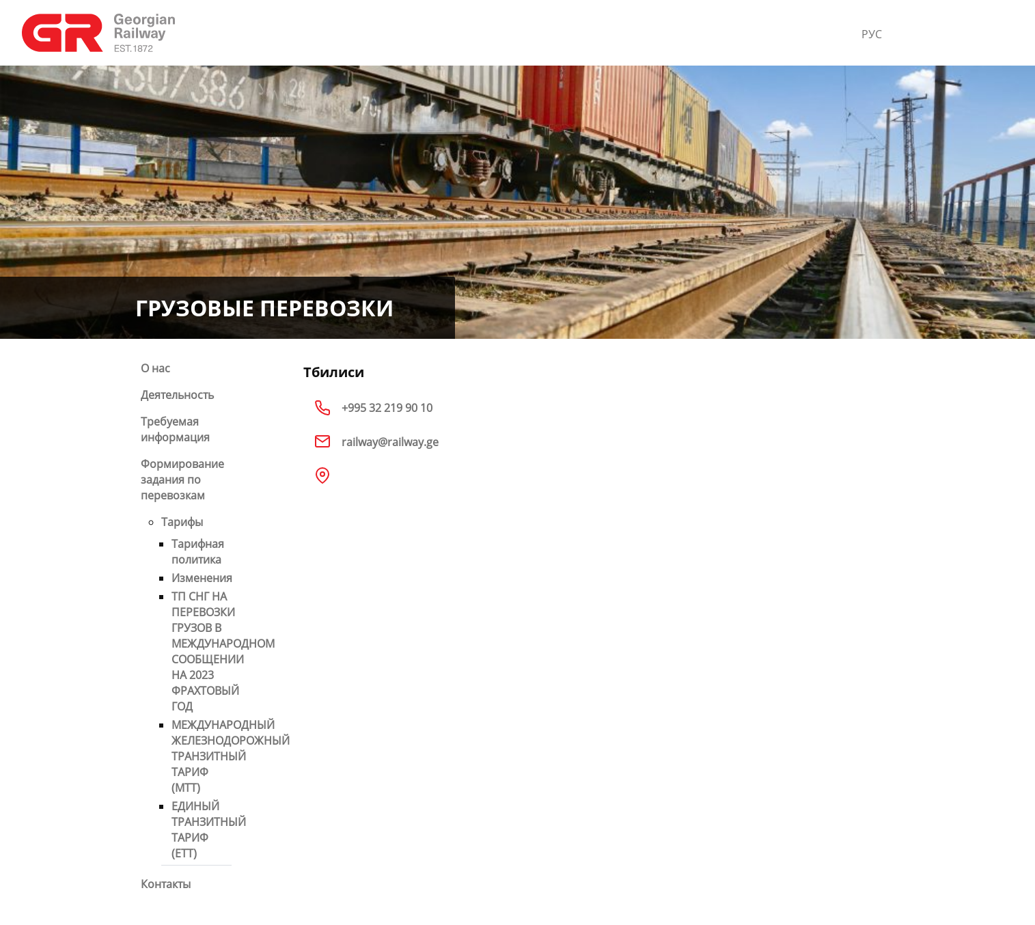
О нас (155, 368)
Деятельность (177, 394)
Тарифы (182, 521)
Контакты (166, 884)
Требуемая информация (175, 429)
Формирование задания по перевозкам (182, 479)
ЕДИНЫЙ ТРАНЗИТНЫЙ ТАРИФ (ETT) (208, 830)
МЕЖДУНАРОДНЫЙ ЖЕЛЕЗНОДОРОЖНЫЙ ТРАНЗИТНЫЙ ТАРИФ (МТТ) (230, 756)
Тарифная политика (197, 551)
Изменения (201, 577)
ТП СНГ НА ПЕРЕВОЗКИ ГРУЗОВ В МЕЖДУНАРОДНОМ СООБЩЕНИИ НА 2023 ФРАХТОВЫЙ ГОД (223, 651)
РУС (871, 34)
